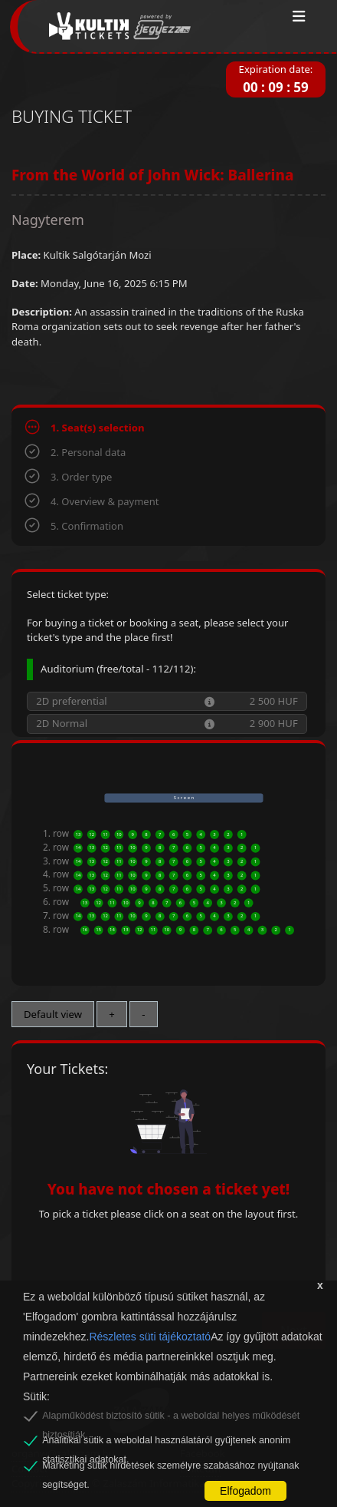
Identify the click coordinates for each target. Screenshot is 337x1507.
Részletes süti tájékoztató (150, 1336)
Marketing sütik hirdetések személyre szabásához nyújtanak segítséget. (170, 1468)
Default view (53, 1014)
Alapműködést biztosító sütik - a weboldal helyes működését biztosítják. (170, 1418)
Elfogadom (245, 1491)
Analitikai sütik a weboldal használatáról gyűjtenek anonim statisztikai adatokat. (166, 1442)
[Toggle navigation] (299, 17)
